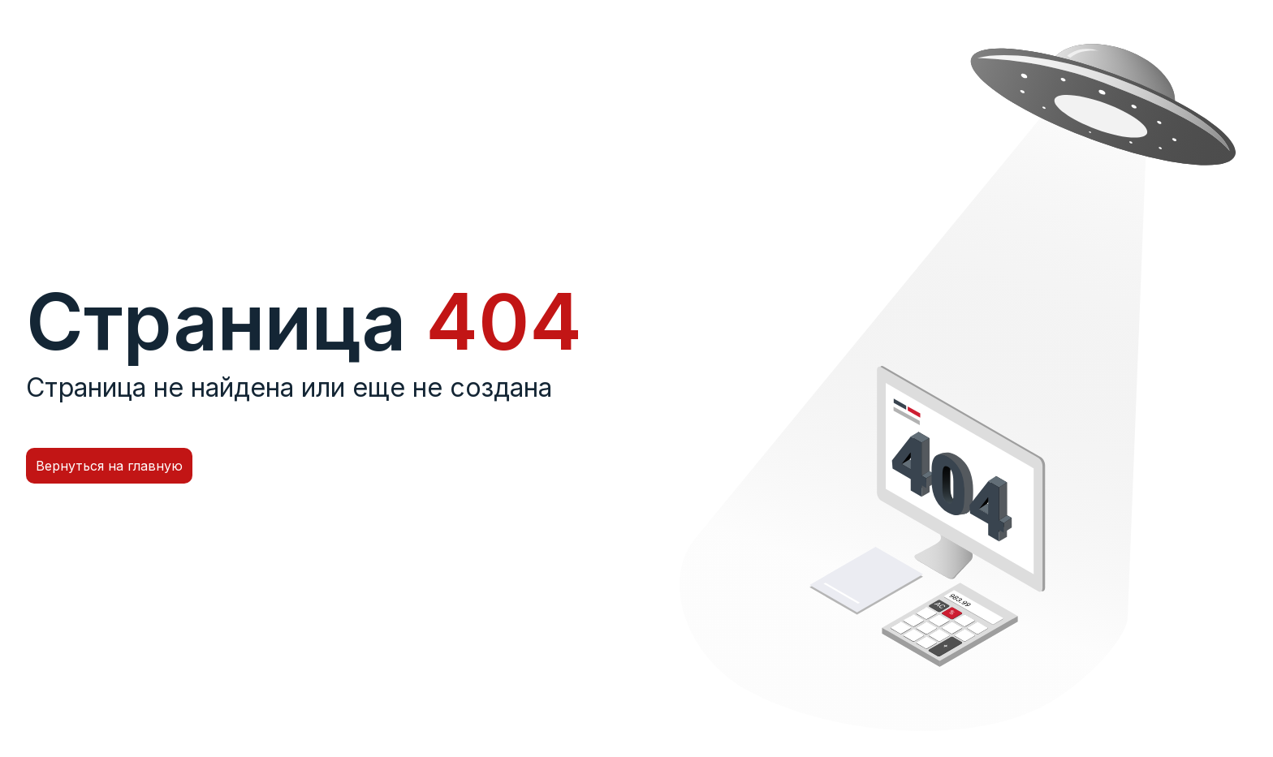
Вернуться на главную (109, 466)
